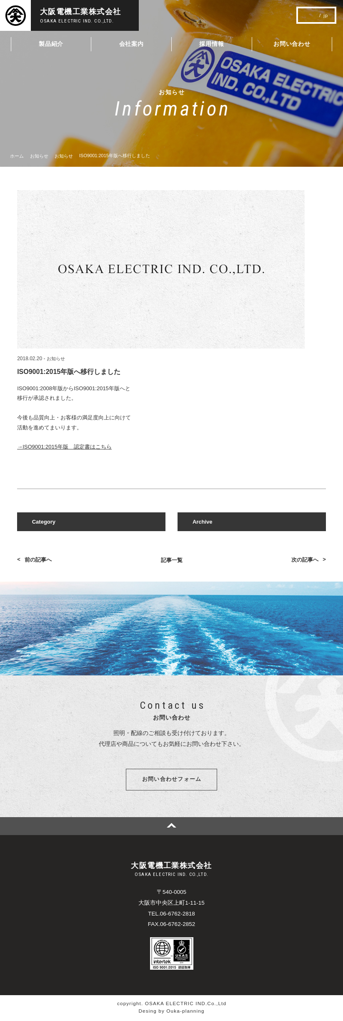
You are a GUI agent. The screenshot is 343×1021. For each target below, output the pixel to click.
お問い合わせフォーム (172, 780)
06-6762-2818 (177, 915)
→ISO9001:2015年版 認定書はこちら (64, 447)
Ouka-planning (185, 1012)
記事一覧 (172, 560)
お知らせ (56, 358)
